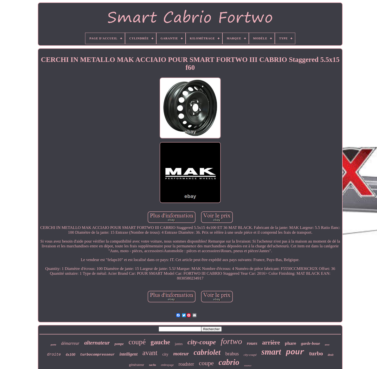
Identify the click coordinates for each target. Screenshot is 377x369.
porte (53, 344)
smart (271, 352)
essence (247, 365)
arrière (271, 342)
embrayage (167, 365)
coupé (137, 342)
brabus (232, 354)
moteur (181, 354)
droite (54, 354)
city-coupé (250, 355)
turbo (316, 353)
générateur (136, 365)
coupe (206, 363)
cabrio (229, 362)
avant (149, 353)
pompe (119, 344)
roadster (186, 364)
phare (290, 343)
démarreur (70, 343)
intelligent (128, 354)
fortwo (231, 341)
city (165, 354)
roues (252, 343)
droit (330, 355)
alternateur (97, 343)
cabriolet (207, 352)
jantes (179, 344)
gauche (160, 342)
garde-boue (310, 343)
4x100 (70, 354)
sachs (152, 365)
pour (295, 352)
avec (327, 344)
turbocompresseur (97, 355)
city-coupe (202, 342)
